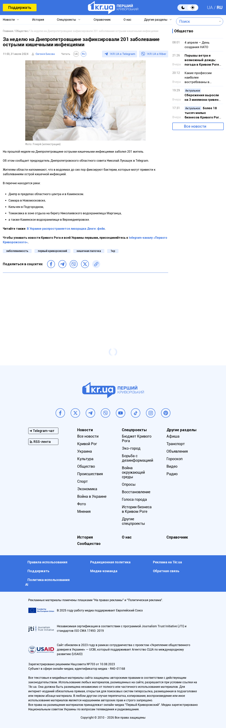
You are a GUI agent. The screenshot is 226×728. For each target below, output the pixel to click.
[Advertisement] (85, 303)
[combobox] (197, 21)
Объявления (177, 451)
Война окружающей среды (133, 472)
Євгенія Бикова (45, 53)
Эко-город (131, 448)
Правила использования (47, 562)
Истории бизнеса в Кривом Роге (137, 509)
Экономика (87, 489)
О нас (127, 19)
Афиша (172, 436)
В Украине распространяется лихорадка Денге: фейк (66, 228)
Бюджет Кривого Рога (136, 438)
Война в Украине (91, 496)
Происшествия (90, 474)
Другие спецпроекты (133, 521)
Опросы (129, 484)
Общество (86, 466)
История (38, 19)
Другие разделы (155, 19)
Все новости (195, 126)
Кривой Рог (87, 444)
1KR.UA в (122, 54)
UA (210, 7)
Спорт (82, 481)
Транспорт (175, 444)
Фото (81, 504)
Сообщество (89, 543)
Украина (84, 451)
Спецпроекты (66, 19)
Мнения (84, 511)
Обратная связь (166, 571)
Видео (171, 466)
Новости (9, 19)
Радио (172, 474)
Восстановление (136, 492)
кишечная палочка (89, 250)
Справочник (102, 19)
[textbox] (197, 21)
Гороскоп (174, 459)
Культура (85, 459)
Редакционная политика (110, 562)
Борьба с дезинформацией (137, 458)
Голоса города (134, 499)
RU (220, 7)
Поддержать (19, 7)
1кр (113, 250)
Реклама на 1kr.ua (167, 562)
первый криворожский (52, 250)
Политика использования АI (47, 582)
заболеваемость (17, 250)
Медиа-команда (103, 571)
